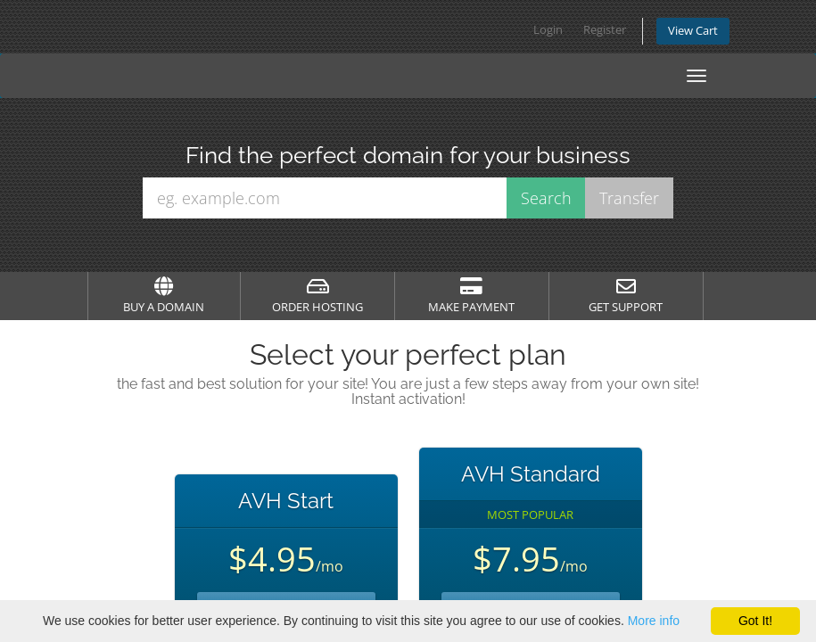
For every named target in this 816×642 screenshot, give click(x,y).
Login (548, 29)
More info (654, 620)
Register (604, 29)
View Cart (693, 30)
